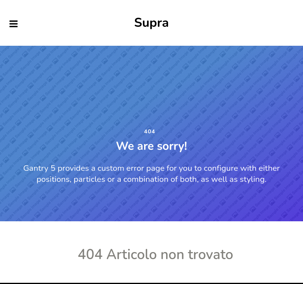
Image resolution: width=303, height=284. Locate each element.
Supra (151, 22)
